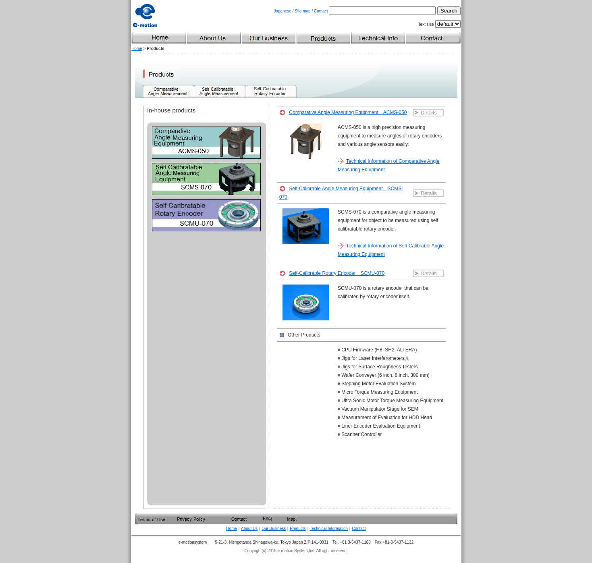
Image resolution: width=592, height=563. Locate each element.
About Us (249, 528)
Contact (321, 11)
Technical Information (329, 528)
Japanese (282, 11)
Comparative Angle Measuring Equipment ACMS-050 (348, 112)
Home (136, 48)
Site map (302, 11)
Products (297, 528)
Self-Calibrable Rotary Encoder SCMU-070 (336, 273)
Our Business (274, 528)
